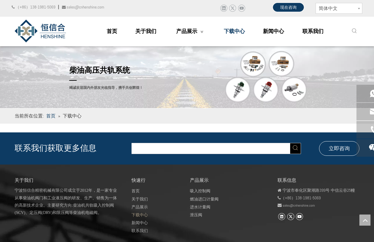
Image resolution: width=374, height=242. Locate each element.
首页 (135, 190)
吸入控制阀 (200, 190)
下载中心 (139, 214)
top (364, 220)
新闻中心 (139, 222)
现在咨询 (288, 7)
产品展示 (139, 207)
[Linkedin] (223, 8)
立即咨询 (339, 148)
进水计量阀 (200, 207)
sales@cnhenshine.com (299, 205)
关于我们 (139, 199)
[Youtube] (241, 8)
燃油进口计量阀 (204, 199)
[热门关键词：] (354, 31)
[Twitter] (232, 8)
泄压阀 (196, 214)
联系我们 (139, 230)
